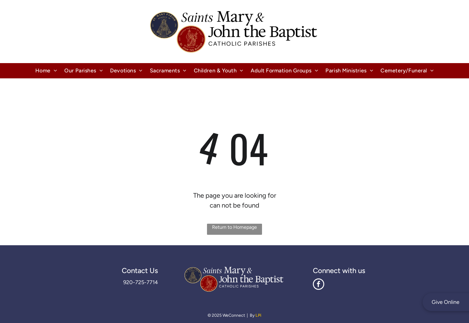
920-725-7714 (140, 282)
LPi (258, 315)
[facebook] (318, 284)
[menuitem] (46, 70)
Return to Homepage (234, 227)
